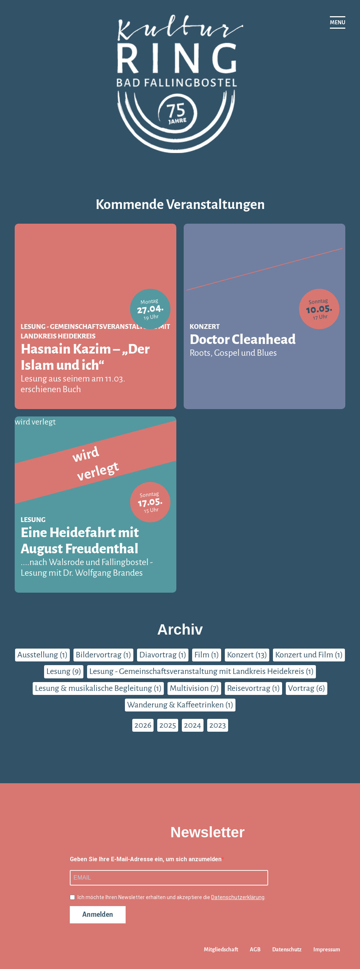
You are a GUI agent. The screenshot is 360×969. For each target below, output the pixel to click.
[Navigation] (337, 22)
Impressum (326, 949)
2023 (217, 725)
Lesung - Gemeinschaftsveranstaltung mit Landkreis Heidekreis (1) (201, 671)
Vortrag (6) (306, 688)
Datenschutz (287, 949)
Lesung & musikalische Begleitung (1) (98, 688)
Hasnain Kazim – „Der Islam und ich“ (95, 368)
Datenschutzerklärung (237, 897)
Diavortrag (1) (162, 654)
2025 (167, 725)
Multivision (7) (194, 688)
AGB (255, 949)
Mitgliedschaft (221, 949)
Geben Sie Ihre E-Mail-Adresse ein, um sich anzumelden (146, 859)
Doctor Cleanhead (264, 345)
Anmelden (97, 914)
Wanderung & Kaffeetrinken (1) (180, 704)
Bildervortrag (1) (103, 654)
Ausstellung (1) (42, 654)
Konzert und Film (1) (309, 654)
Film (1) (206, 654)
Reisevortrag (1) (253, 688)
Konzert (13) (247, 654)
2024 (192, 725)
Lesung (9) (63, 671)
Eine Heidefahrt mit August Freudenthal (95, 551)
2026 (142, 725)
